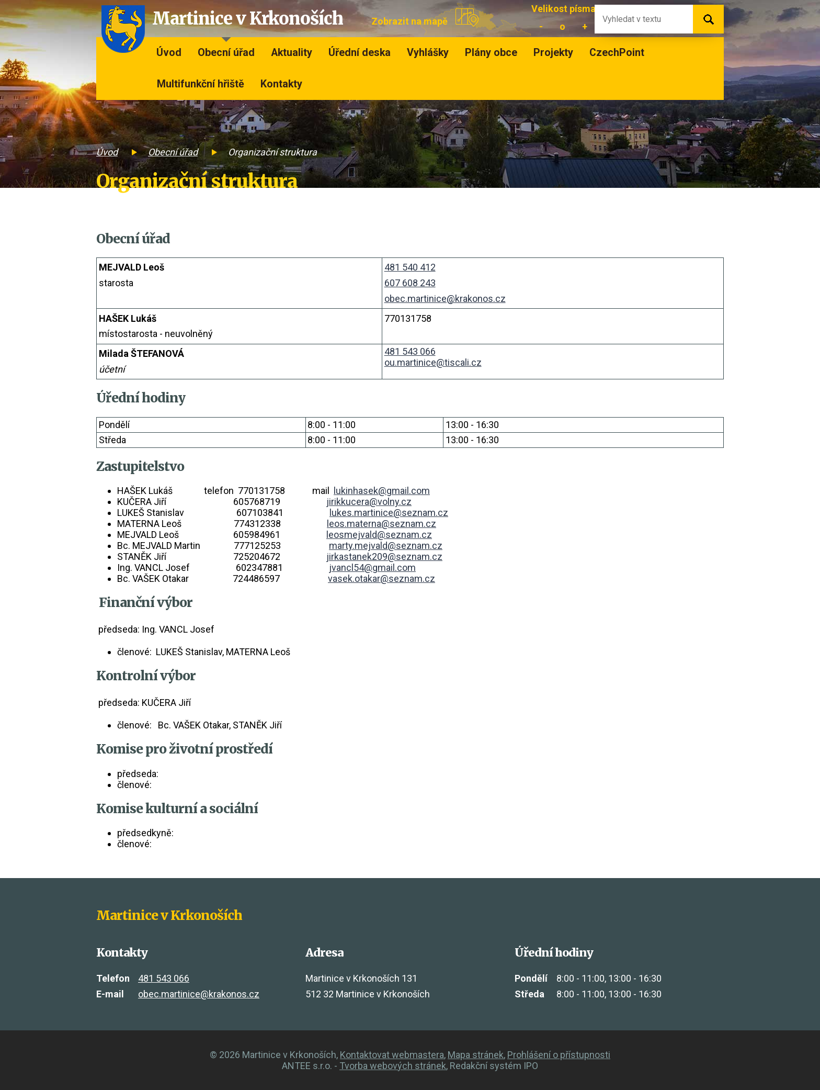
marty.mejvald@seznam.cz (385, 545)
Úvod (168, 53)
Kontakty (281, 84)
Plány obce (491, 53)
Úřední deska (359, 53)
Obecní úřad (226, 53)
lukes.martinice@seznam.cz (388, 512)
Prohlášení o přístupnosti (558, 1054)
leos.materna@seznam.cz (381, 523)
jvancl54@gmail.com (372, 567)
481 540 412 (410, 267)
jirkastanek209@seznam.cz (384, 556)
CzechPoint (616, 53)
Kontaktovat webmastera (392, 1054)
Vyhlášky (428, 53)
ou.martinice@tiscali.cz (433, 362)
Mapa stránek (476, 1054)
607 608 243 (410, 282)
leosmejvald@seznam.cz (379, 534)
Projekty (553, 53)
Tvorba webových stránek (392, 1065)
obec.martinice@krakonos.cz (445, 298)
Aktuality (291, 53)
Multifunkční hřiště (200, 84)
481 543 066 (410, 351)
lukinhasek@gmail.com (382, 490)
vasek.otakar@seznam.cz (381, 578)
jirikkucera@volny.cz (369, 501)
